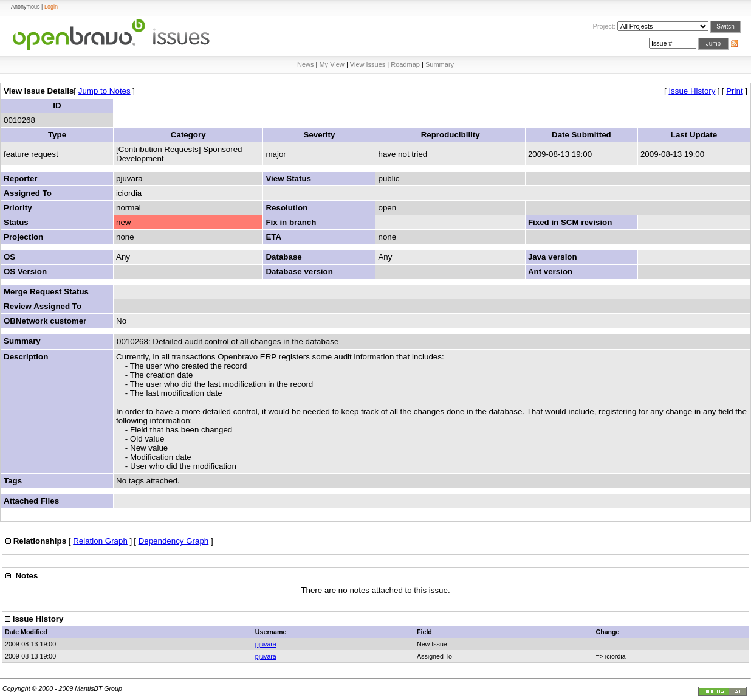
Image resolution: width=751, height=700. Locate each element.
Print (734, 90)
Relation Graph (100, 541)
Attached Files (31, 500)
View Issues (368, 64)
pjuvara (265, 644)
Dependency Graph (174, 541)
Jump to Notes (104, 90)
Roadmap (405, 64)
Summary (439, 64)
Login (51, 7)
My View (331, 64)
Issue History (691, 90)
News (305, 64)
